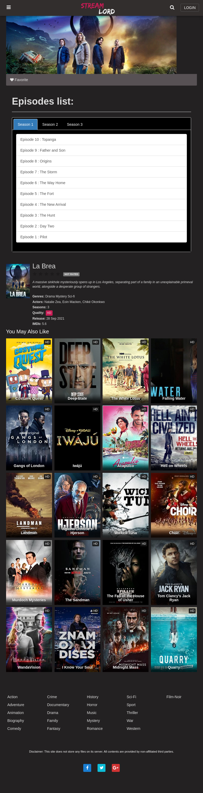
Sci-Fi (131, 697)
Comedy (14, 728)
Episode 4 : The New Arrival (43, 204)
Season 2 (50, 124)
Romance (95, 728)
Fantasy (53, 728)
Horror (92, 705)
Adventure (15, 705)
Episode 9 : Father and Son (42, 150)
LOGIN (190, 8)
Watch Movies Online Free (98, 8)
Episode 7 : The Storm (38, 172)
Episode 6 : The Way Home (42, 183)
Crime (52, 697)
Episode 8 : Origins (36, 161)
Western (133, 728)
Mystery (61, 296)
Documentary (58, 705)
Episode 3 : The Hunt (37, 215)
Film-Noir (174, 697)
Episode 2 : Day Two (37, 226)
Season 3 (74, 124)
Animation (15, 713)
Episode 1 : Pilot (33, 237)
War (130, 721)
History (93, 697)
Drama (50, 296)
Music (92, 713)
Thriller (132, 713)
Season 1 (25, 124)
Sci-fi (71, 296)
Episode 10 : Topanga (38, 139)
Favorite (19, 80)
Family (52, 721)
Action (12, 697)
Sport (131, 705)
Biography (15, 721)
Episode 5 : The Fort (37, 194)
